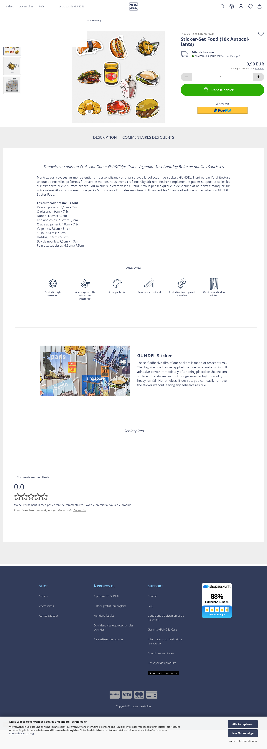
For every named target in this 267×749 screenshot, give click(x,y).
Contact (152, 615)
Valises (10, 6)
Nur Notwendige (242, 733)
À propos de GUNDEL (107, 615)
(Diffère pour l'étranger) (228, 56)
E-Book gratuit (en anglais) (110, 625)
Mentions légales (104, 635)
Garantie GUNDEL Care (162, 649)
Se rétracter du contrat (163, 692)
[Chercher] (222, 6)
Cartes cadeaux (48, 635)
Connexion (79, 529)
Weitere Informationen (243, 741)
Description (105, 137)
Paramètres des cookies (108, 659)
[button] (231, 6)
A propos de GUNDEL (71, 6)
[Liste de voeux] (250, 6)
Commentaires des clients (148, 137)
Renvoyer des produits (162, 682)
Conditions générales (161, 672)
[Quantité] (222, 77)
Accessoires (26, 6)
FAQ (41, 6)
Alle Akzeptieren (242, 724)
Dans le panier (218, 90)
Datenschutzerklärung (21, 733)
